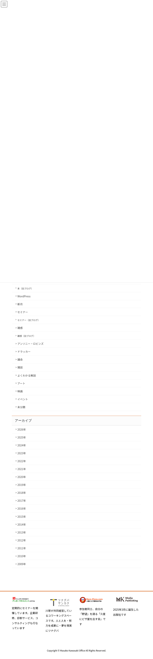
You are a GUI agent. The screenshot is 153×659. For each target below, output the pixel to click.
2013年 (21, 532)
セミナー (22, 312)
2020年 (21, 477)
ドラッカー (24, 351)
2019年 (21, 485)
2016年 (21, 508)
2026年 (21, 429)
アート (21, 383)
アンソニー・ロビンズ (30, 343)
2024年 (21, 445)
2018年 (21, 493)
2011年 (21, 548)
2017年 (21, 500)
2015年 (21, 516)
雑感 (20, 328)
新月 (20, 304)
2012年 (21, 540)
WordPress (24, 296)
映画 (20, 391)
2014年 (21, 524)
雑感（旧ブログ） (26, 335)
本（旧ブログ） (25, 288)
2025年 (21, 437)
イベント (22, 399)
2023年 (21, 453)
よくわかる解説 (26, 375)
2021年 (21, 469)
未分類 (21, 407)
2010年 (21, 556)
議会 (20, 359)
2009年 (21, 564)
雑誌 (20, 367)
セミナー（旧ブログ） (28, 320)
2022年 (21, 461)
